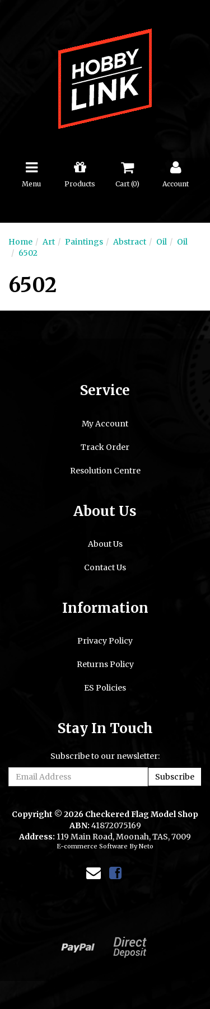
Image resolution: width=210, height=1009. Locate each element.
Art (49, 242)
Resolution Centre (105, 471)
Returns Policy (105, 664)
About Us (105, 544)
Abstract (129, 242)
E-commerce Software (92, 846)
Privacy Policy (105, 641)
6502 (28, 253)
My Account (105, 424)
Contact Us (105, 567)
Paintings (84, 242)
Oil (161, 242)
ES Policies (105, 688)
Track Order (105, 447)
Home (20, 242)
